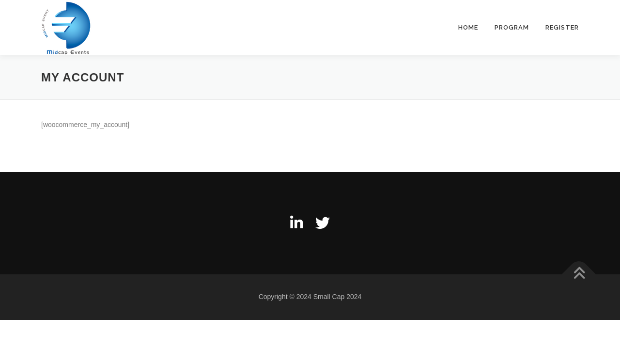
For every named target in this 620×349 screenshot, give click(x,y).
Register (562, 27)
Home (468, 27)
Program (512, 27)
